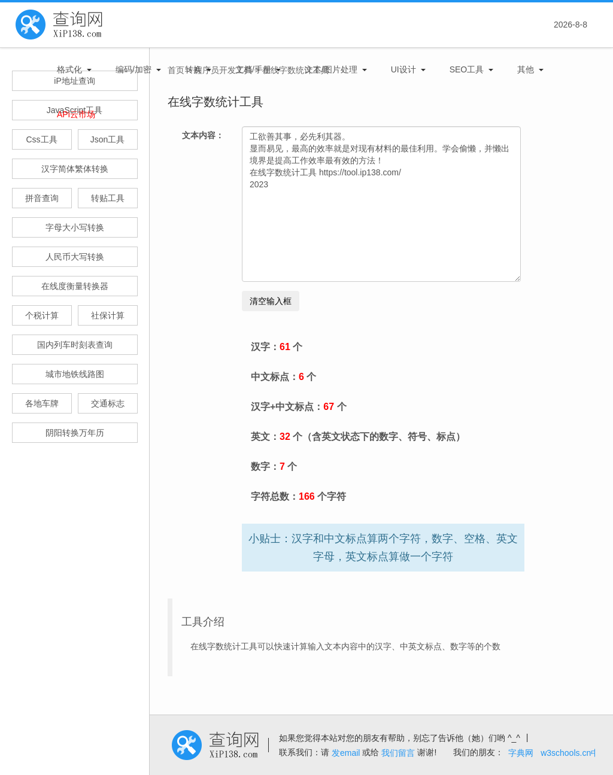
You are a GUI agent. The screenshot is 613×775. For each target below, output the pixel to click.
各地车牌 (42, 403)
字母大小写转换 (74, 227)
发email (346, 753)
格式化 (69, 69)
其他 (525, 69)
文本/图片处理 (331, 69)
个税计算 (42, 315)
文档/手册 (253, 69)
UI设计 (403, 69)
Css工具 (41, 139)
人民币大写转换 (74, 257)
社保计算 (108, 315)
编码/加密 (133, 69)
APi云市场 (76, 114)
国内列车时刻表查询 (75, 344)
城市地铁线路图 (74, 374)
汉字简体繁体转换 (74, 169)
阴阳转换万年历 (74, 432)
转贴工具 (108, 198)
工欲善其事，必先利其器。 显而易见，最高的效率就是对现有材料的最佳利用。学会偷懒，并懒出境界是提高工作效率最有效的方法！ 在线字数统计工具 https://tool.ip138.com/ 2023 (381, 204)
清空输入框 (271, 301)
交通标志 (108, 403)
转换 (193, 69)
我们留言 (398, 753)
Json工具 (107, 139)
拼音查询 (42, 198)
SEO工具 (467, 69)
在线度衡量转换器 (74, 286)
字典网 (520, 753)
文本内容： (203, 135)
